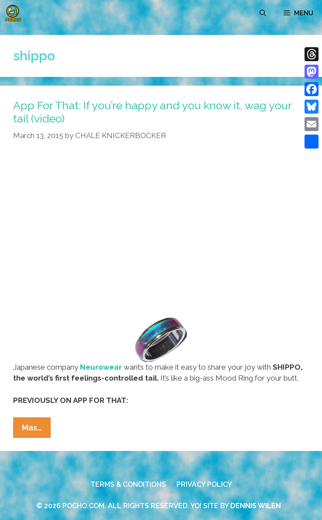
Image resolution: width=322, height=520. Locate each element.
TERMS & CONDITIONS (128, 484)
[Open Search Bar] (263, 13)
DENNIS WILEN (255, 506)
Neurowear (101, 367)
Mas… (36, 429)
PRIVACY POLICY (204, 484)
